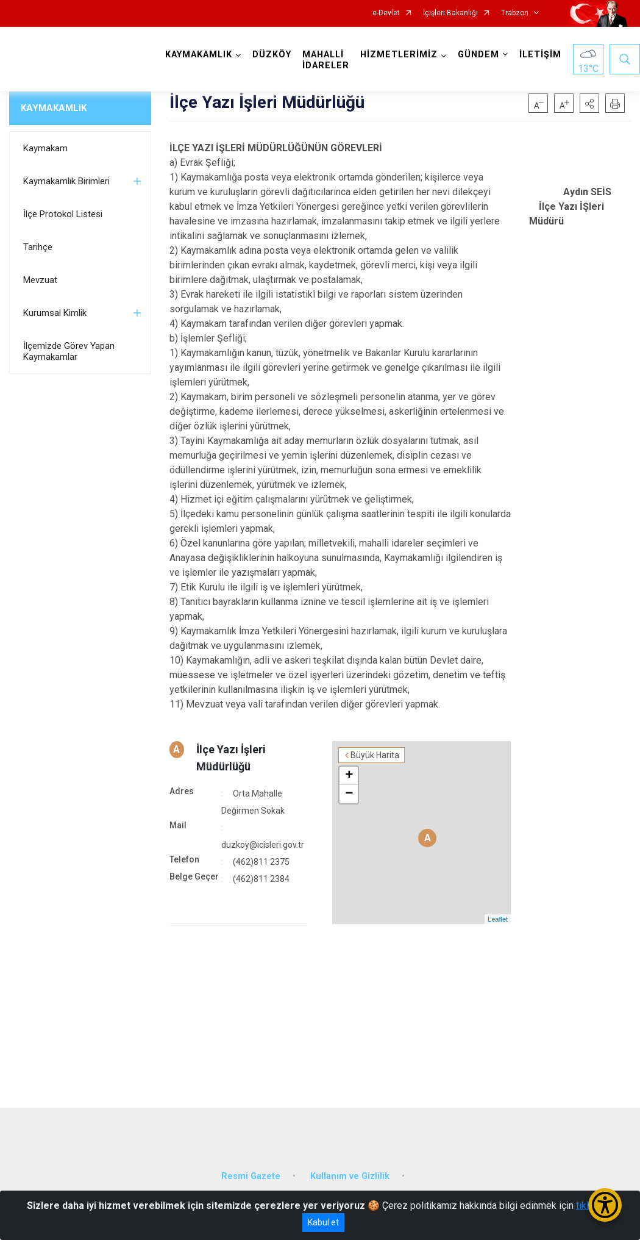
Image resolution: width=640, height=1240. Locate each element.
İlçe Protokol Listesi (62, 214)
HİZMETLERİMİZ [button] (399, 54)
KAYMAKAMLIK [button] (198, 54)
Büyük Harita (374, 755)
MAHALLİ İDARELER (325, 60)
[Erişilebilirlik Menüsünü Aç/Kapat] (605, 1205)
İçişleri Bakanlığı (450, 13)
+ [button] (349, 776)
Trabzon (514, 13)
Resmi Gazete (250, 1176)
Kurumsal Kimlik (55, 312)
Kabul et (323, 1222)
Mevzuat (40, 279)
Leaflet (498, 919)
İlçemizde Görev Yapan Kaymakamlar (69, 351)
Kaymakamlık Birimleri (66, 181)
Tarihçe (37, 247)
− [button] (349, 794)
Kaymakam (45, 148)
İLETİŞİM (540, 54)
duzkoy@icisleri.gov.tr (262, 845)
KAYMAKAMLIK (54, 107)
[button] (589, 103)
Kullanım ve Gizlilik (349, 1176)
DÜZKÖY (271, 54)
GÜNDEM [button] (478, 54)
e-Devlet (386, 13)
